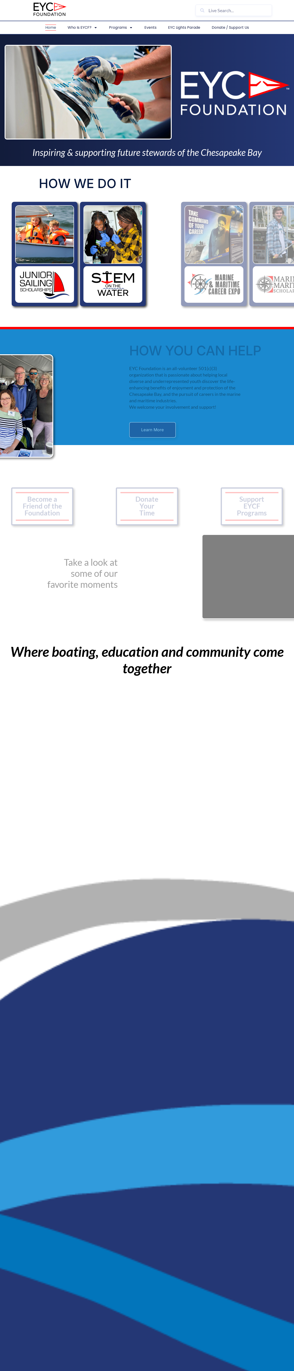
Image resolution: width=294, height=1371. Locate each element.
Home (50, 27)
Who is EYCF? (82, 28)
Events (150, 27)
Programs (121, 28)
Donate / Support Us (230, 27)
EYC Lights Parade (184, 27)
